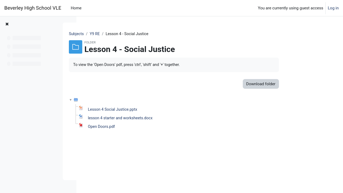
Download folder (292, 84)
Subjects (108, 34)
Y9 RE (127, 34)
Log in (333, 8)
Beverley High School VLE (32, 8)
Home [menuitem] (76, 8)
